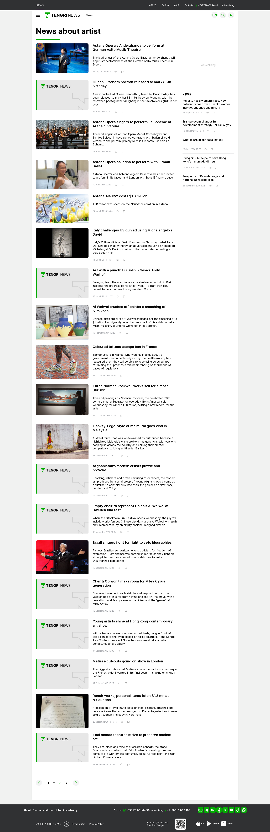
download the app (155, 825)
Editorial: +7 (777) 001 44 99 (201, 5)
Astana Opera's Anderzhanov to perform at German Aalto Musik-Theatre (128, 47)
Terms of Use (78, 824)
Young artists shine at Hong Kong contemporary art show (133, 623)
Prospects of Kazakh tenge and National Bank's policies (203, 178)
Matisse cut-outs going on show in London (128, 661)
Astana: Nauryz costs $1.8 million (120, 196)
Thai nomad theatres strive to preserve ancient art (132, 737)
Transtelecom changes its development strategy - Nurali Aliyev (207, 123)
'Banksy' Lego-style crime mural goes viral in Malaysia (130, 428)
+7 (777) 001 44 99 (138, 810)
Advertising (228, 5)
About (27, 810)
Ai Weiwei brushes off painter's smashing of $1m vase (129, 309)
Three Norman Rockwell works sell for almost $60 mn (130, 388)
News (89, 15)
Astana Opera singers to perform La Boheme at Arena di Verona (132, 124)
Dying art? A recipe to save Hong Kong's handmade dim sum (204, 159)
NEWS (40, 5)
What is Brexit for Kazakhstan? (203, 139)
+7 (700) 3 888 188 (178, 810)
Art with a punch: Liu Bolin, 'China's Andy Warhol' (126, 272)
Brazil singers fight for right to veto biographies (132, 542)
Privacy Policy (96, 824)
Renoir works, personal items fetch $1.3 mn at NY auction (131, 698)
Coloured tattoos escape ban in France (125, 347)
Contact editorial (43, 810)
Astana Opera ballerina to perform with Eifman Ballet (131, 164)
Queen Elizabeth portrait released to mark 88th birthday (132, 84)
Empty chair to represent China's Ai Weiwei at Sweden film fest (131, 508)
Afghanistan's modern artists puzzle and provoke (126, 468)
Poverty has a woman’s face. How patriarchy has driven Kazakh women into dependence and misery (207, 104)
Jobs (58, 810)
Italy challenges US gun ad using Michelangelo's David (132, 232)
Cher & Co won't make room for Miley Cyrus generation (129, 583)
